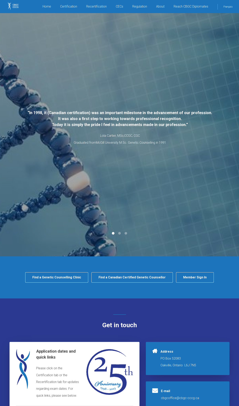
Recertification (96, 6)
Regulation (139, 6)
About (160, 6)
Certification (68, 6)
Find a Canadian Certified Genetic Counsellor (132, 277)
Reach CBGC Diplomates (191, 6)
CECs (119, 6)
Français (228, 6)
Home (47, 6)
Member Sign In (195, 277)
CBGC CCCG (16, 8)
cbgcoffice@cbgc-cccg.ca (180, 398)
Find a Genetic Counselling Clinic (56, 277)
